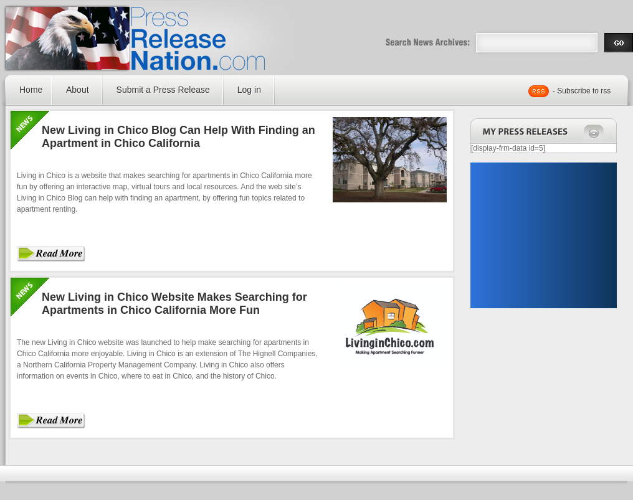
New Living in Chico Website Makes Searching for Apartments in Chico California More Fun (174, 303)
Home (30, 90)
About (77, 90)
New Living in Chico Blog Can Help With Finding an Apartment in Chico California (178, 136)
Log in (249, 90)
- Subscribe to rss (582, 91)
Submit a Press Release (163, 90)
